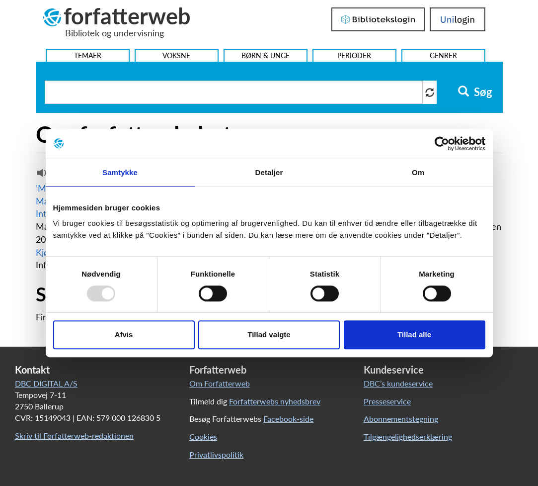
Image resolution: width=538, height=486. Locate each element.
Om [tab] (418, 172)
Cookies (203, 436)
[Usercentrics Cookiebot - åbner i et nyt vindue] (441, 143)
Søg (475, 92)
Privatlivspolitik (216, 454)
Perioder (354, 55)
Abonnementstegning (401, 418)
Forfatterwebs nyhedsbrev (274, 401)
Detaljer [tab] (269, 172)
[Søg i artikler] (234, 92)
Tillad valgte (268, 334)
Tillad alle (414, 334)
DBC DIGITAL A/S (46, 383)
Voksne (176, 55)
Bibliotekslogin (378, 19)
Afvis (124, 334)
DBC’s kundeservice (398, 383)
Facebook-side (288, 418)
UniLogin (457, 19)
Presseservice (387, 401)
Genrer (443, 55)
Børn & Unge (265, 55)
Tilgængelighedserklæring (408, 436)
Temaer (87, 55)
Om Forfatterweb (219, 383)
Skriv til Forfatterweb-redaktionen (74, 435)
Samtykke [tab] (120, 172)
